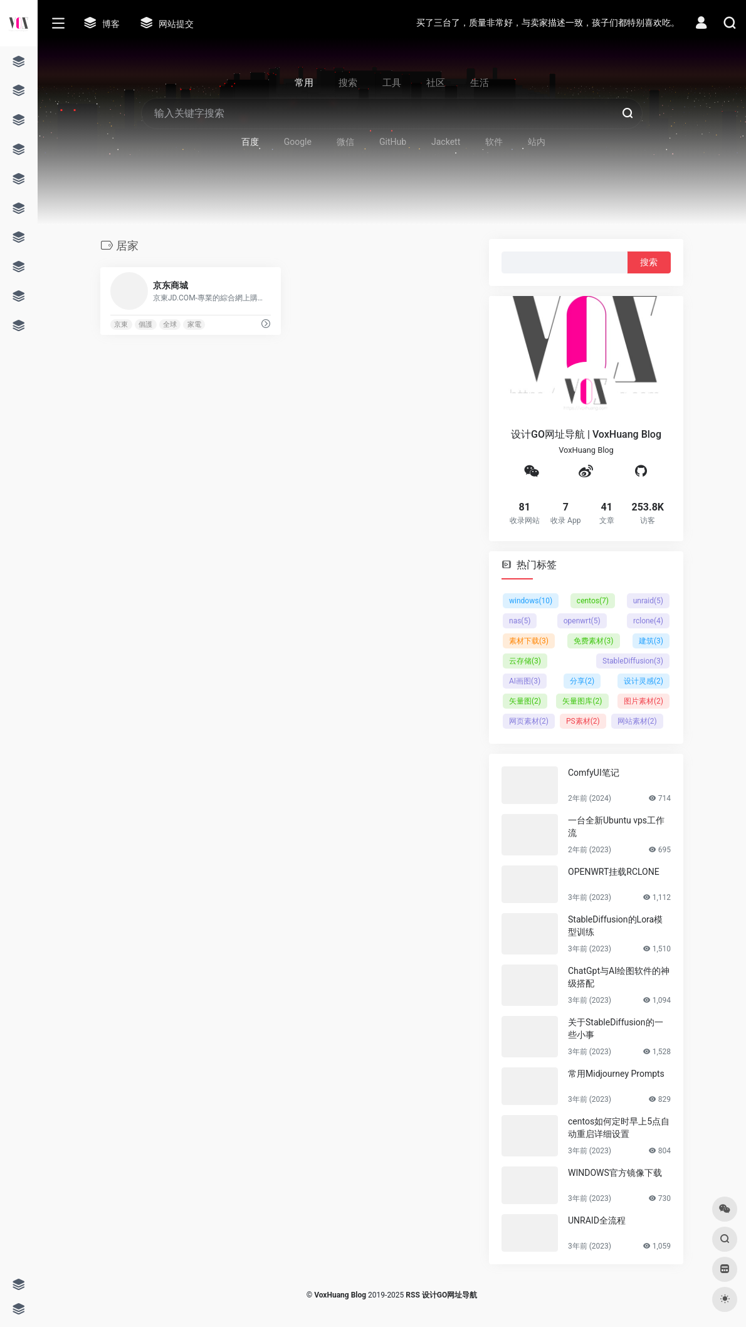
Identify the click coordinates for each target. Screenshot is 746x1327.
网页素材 (529, 721)
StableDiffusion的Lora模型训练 (615, 925)
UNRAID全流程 (597, 1220)
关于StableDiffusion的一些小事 (615, 1028)
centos (593, 600)
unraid (648, 600)
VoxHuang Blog (340, 1295)
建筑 (651, 641)
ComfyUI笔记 (593, 773)
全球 (170, 324)
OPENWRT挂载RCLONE (613, 872)
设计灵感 (643, 681)
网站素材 (637, 721)
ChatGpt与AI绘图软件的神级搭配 (619, 977)
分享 (582, 681)
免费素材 (593, 641)
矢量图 (525, 701)
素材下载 (529, 641)
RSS (412, 1295)
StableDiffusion (632, 661)
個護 (145, 324)
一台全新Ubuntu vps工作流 (616, 826)
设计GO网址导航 (449, 1295)
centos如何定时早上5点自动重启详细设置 (619, 1127)
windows (530, 600)
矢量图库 (582, 701)
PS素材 (583, 721)
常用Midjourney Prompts (616, 1074)
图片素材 (643, 701)
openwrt (582, 620)
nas (519, 620)
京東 (121, 324)
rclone (648, 620)
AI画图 (524, 681)
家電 (194, 324)
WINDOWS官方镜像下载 (615, 1173)
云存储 (525, 661)
